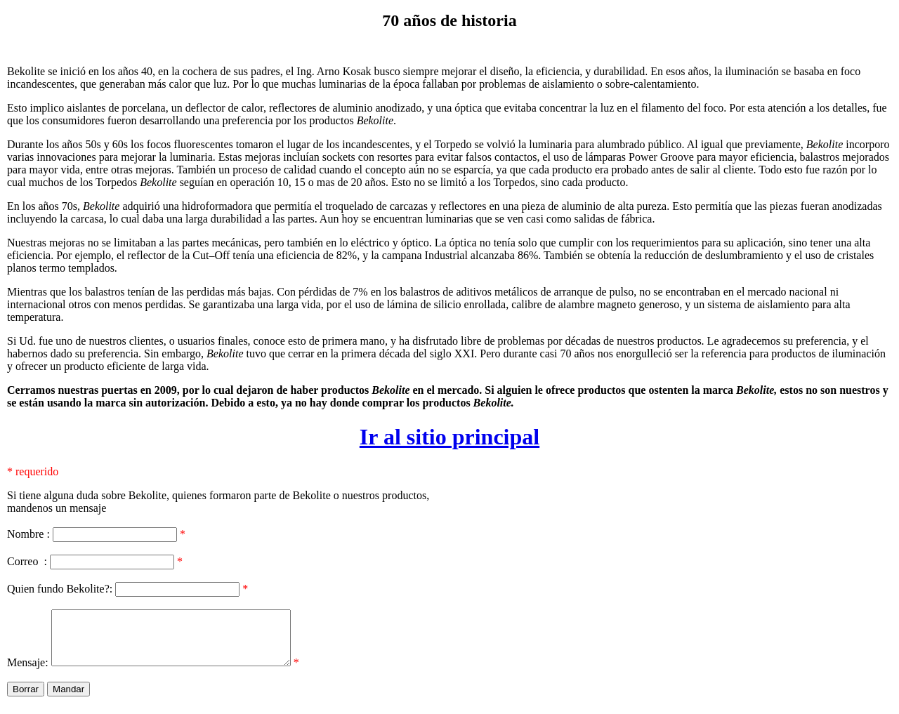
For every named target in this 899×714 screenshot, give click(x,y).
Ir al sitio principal (449, 436)
